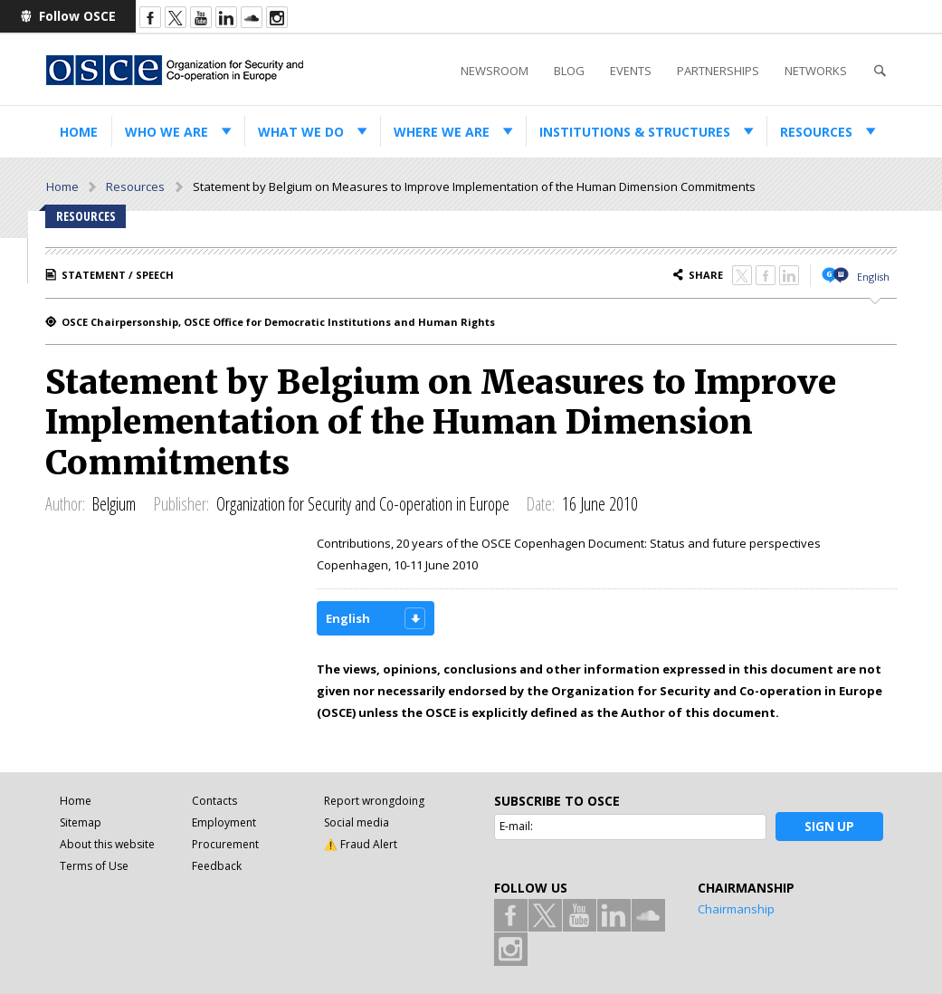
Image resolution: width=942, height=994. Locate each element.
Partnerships (718, 70)
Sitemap (80, 822)
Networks (816, 70)
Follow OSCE (77, 15)
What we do (301, 131)
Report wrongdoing (374, 800)
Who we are (166, 131)
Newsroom (494, 70)
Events (631, 70)
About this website (107, 844)
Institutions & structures (634, 131)
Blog (569, 70)
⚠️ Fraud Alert (360, 844)
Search (879, 71)
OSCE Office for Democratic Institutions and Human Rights (339, 322)
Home (79, 131)
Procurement (225, 844)
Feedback (217, 866)
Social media (356, 822)
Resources (816, 131)
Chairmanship (736, 909)
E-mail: (516, 826)
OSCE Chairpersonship (120, 322)
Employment (224, 822)
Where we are (442, 131)
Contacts (214, 800)
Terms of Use (94, 866)
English (873, 276)
